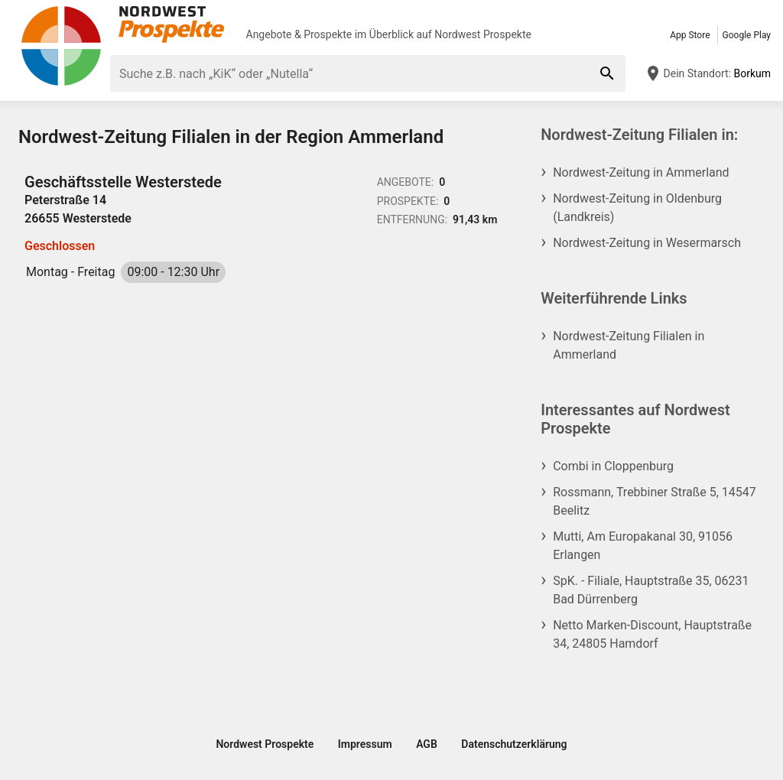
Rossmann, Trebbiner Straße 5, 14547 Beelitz (654, 501)
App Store (690, 35)
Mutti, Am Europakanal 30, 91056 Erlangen (643, 545)
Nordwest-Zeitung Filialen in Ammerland (628, 345)
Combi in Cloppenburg (613, 466)
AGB (426, 744)
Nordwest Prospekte (482, 34)
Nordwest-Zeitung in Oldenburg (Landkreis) (637, 207)
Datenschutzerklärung (514, 744)
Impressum (365, 744)
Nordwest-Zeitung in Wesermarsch (647, 243)
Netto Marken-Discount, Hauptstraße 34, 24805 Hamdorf (652, 634)
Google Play (747, 35)
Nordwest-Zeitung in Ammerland (641, 172)
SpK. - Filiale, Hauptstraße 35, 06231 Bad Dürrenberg (651, 590)
